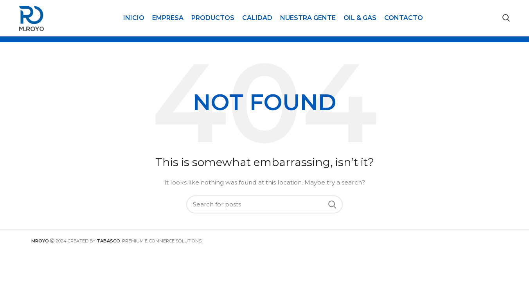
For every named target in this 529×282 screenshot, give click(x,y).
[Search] (506, 20)
